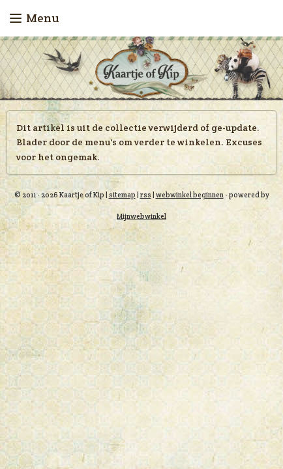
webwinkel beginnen (190, 194)
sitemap (122, 194)
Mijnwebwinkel (141, 216)
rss (145, 194)
